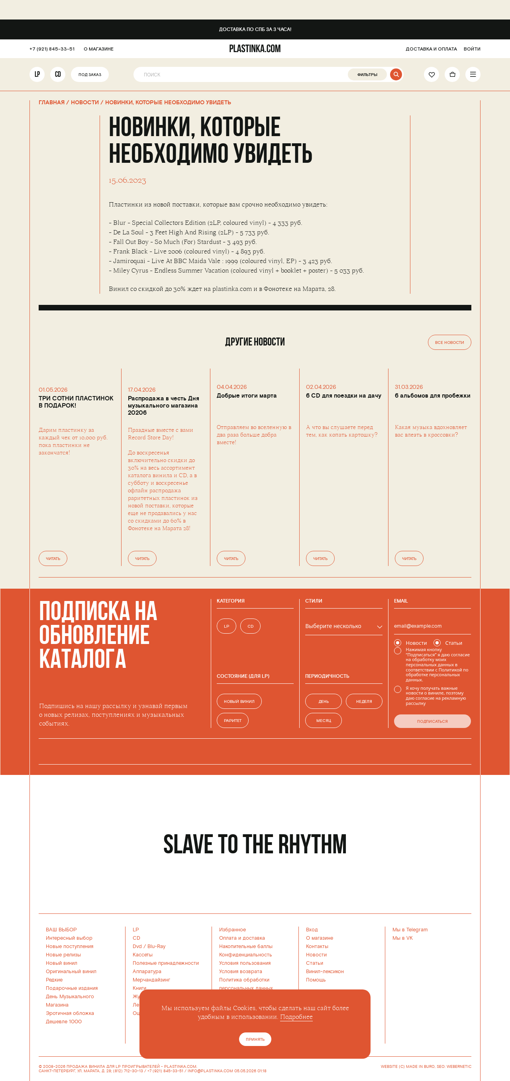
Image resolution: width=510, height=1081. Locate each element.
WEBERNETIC (459, 1066)
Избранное (232, 930)
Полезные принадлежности (166, 963)
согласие (460, 655)
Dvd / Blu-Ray (149, 946)
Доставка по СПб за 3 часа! (255, 30)
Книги (139, 988)
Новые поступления (69, 946)
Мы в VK (402, 938)
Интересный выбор (69, 938)
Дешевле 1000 (64, 1022)
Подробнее (296, 1017)
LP (37, 74)
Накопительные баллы (246, 946)
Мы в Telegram (410, 930)
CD (58, 74)
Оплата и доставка (242, 938)
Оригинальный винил (71, 971)
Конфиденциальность (245, 955)
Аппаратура (147, 971)
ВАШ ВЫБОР (61, 930)
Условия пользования (245, 963)
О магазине (319, 938)
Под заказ (89, 75)
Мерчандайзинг (151, 980)
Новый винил (61, 963)
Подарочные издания (72, 988)
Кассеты (143, 955)
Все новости (449, 342)
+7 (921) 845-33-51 (52, 49)
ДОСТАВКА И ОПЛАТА (431, 49)
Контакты (317, 946)
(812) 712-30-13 (128, 1071)
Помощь (316, 980)
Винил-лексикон (325, 971)
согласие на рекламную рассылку (436, 700)
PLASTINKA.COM (180, 1066)
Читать (53, 559)
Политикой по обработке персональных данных (437, 675)
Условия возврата (240, 971)
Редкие (54, 980)
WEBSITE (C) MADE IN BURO (408, 1067)
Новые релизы (63, 955)
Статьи (314, 963)
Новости (316, 955)
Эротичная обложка (70, 1013)
